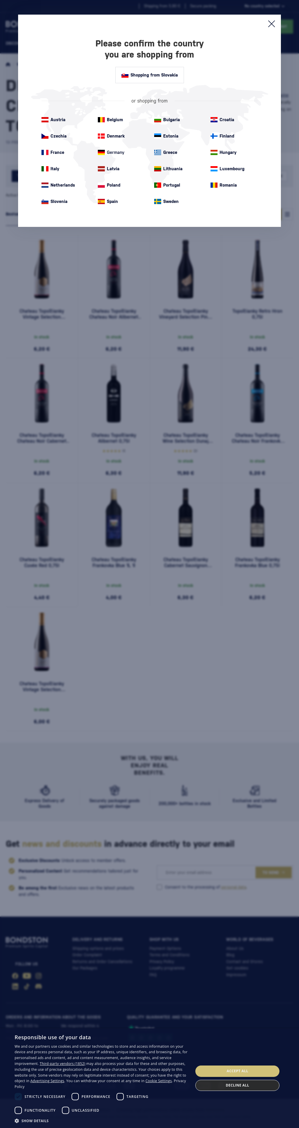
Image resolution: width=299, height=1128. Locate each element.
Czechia (54, 136)
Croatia (222, 119)
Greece (165, 152)
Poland (109, 185)
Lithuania (168, 168)
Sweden (166, 201)
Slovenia (54, 201)
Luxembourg (227, 168)
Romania (224, 185)
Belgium (110, 119)
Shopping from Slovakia (149, 75)
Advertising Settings (47, 1080)
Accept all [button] (237, 1070)
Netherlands (58, 185)
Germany (111, 152)
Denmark (111, 136)
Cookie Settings (158, 1080)
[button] (101, 1120)
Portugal (167, 185)
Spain (108, 201)
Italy (50, 168)
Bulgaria (167, 119)
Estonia (166, 136)
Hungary (224, 152)
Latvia (108, 168)
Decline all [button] (237, 1085)
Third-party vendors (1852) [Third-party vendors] (62, 1063)
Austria (53, 119)
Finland (222, 136)
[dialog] (149, 1078)
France (52, 152)
